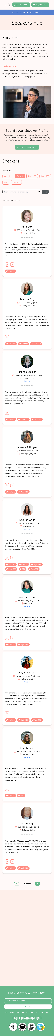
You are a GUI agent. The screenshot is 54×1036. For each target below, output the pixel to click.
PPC (5, 182)
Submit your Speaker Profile (27, 147)
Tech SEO (16, 182)
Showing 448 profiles (11, 200)
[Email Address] (28, 1000)
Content (20, 176)
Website (27, 381)
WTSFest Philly (18, 12)
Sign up (28, 1006)
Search (45, 192)
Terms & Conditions (29, 1012)
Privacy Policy (44, 1012)
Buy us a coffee (40, 5)
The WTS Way (15, 1012)
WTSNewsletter (21, 5)
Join (6, 1012)
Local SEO (45, 176)
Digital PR (32, 176)
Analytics (7, 176)
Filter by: (7, 170)
